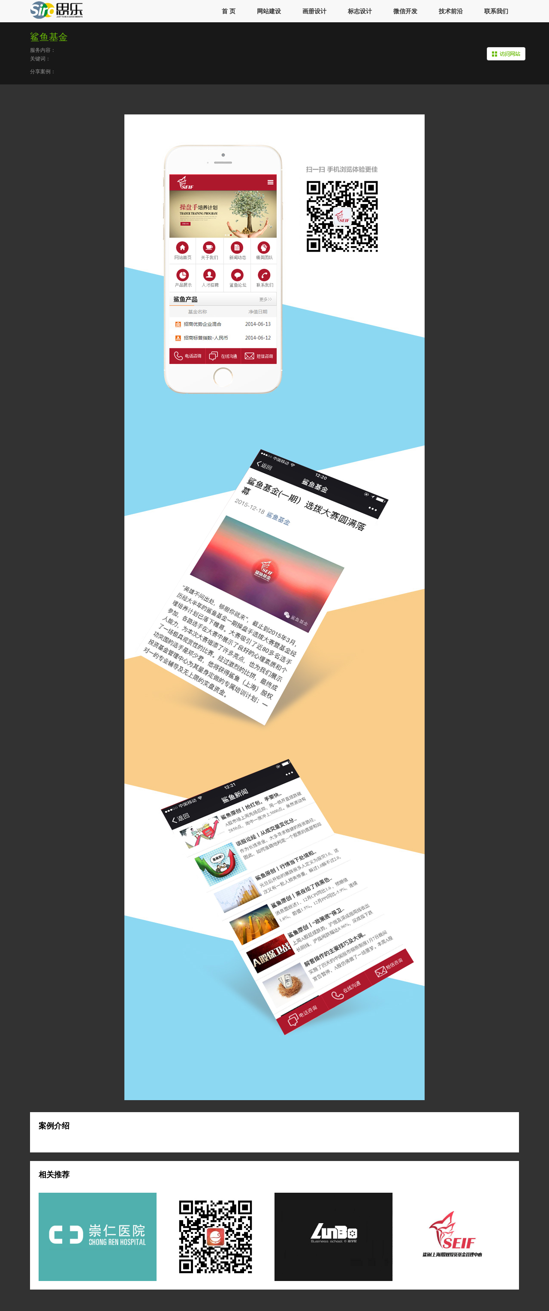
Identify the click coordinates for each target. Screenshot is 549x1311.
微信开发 (405, 11)
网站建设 (269, 11)
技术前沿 (451, 11)
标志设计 (360, 11)
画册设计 (314, 11)
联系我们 (496, 11)
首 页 (228, 11)
